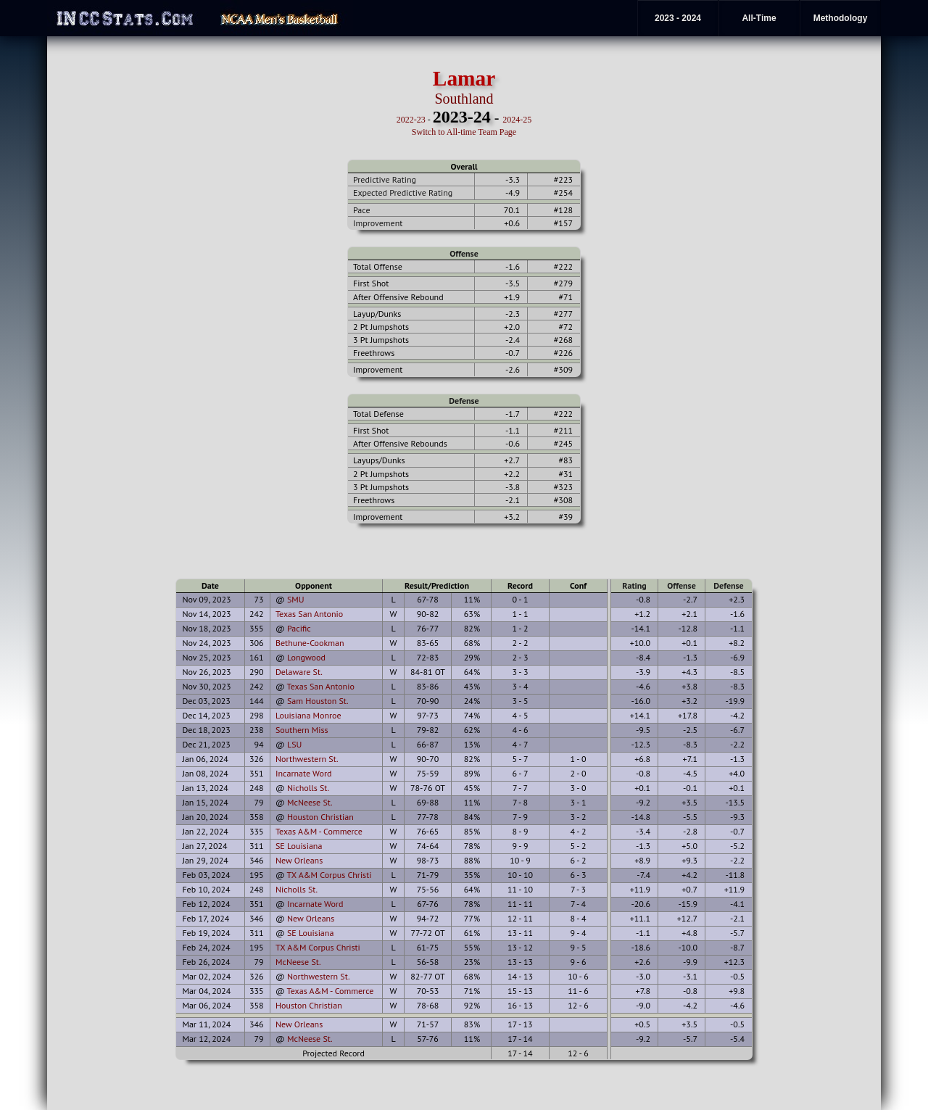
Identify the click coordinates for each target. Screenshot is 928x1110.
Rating (634, 585)
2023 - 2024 (678, 18)
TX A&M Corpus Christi (329, 874)
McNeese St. (310, 802)
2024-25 (516, 120)
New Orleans (299, 860)
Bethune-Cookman (310, 642)
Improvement (377, 223)
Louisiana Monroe (308, 715)
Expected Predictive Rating (402, 192)
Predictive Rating (384, 179)
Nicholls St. (308, 787)
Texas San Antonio (309, 613)
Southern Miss (302, 729)
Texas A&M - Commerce (319, 831)
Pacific (299, 628)
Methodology (840, 18)
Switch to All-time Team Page (464, 132)
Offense (464, 253)
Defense (463, 400)
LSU (294, 744)
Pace (361, 209)
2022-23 (411, 120)
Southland (463, 99)
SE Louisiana (299, 845)
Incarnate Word (303, 773)
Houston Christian (320, 816)
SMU (295, 599)
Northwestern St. (307, 758)
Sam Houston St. (318, 700)
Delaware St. (299, 671)
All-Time (759, 18)
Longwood (306, 657)
